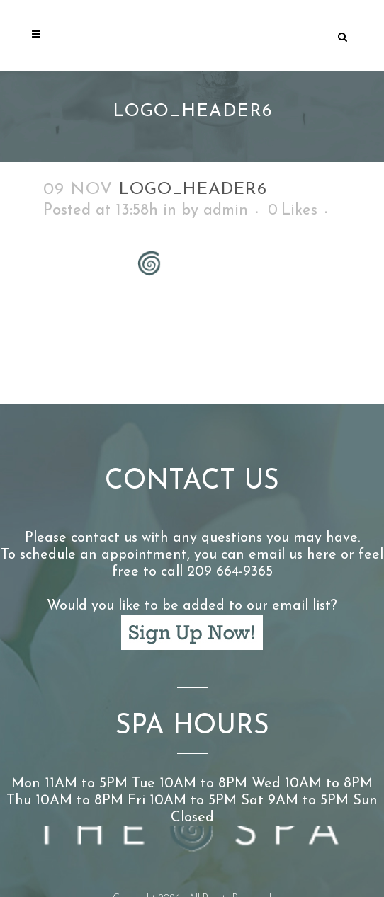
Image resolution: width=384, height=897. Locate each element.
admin (225, 210)
